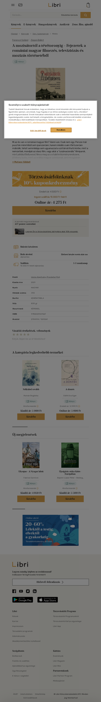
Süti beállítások (38, 131)
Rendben (61, 130)
